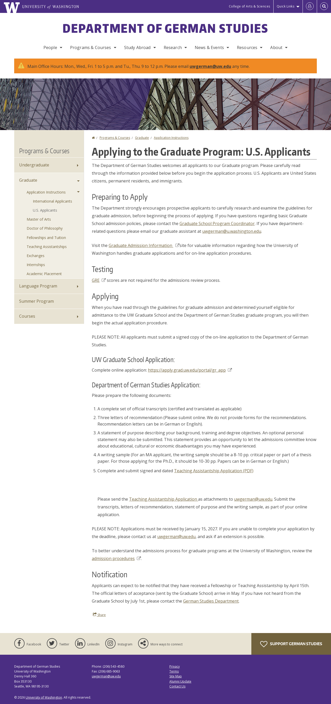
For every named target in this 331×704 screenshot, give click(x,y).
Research (173, 47)
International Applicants (52, 201)
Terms (174, 671)
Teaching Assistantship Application (163, 499)
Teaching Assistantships (47, 246)
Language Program (38, 286)
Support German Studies (291, 644)
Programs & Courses (90, 47)
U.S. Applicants (45, 210)
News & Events (209, 47)
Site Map (175, 676)
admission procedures (116, 558)
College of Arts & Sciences (249, 6)
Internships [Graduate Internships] (36, 264)
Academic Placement (44, 273)
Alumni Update (180, 681)
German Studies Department (211, 601)
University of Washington (44, 697)
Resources (247, 47)
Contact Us (177, 686)
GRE (99, 280)
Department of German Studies (165, 28)
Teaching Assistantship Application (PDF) (213, 471)
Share (99, 614)
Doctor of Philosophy (45, 228)
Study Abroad (137, 47)
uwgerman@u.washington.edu (231, 231)
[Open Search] (324, 6)
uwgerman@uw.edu (210, 66)
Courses (27, 316)
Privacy (174, 666)
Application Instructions (171, 137)
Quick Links (286, 6)
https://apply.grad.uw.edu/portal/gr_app (190, 370)
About (276, 47)
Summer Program (36, 301)
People (50, 47)
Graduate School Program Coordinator (217, 223)
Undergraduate (34, 165)
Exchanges (35, 255)
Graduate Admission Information (144, 245)
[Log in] (310, 6)
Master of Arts (39, 219)
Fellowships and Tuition (46, 237)
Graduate (142, 137)
